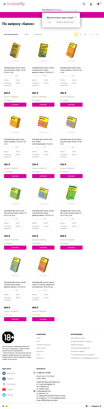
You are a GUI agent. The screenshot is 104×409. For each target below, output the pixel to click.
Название (38, 34)
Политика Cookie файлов (80, 348)
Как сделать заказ (78, 338)
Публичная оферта (78, 351)
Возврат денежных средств (81, 341)
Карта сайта (41, 348)
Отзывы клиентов (43, 344)
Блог (38, 341)
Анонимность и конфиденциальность (85, 358)
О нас (39, 338)
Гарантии (40, 358)
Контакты (40, 351)
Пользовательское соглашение (82, 354)
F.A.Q (38, 354)
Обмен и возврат (77, 344)
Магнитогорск (56, 10)
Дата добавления (11, 34)
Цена (26, 34)
